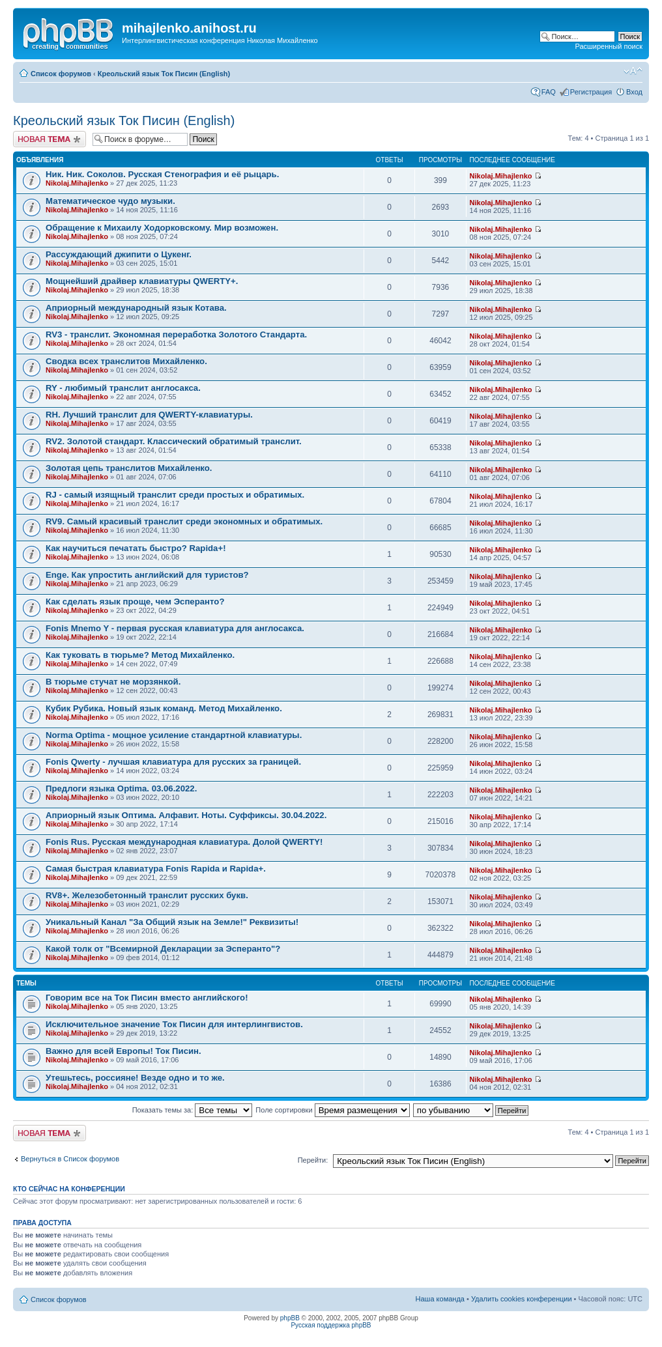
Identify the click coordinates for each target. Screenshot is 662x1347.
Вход (634, 92)
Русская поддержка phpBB (331, 1325)
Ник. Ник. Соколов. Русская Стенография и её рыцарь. (162, 174)
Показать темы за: (192, 1110)
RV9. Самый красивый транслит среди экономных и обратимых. (184, 521)
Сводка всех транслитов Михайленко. (126, 361)
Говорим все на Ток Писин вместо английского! (147, 997)
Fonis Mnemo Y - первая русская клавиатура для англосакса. (175, 628)
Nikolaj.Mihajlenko (77, 183)
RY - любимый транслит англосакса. (123, 388)
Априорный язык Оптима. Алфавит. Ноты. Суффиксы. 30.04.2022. (186, 815)
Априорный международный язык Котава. (136, 308)
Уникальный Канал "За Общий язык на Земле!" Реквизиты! (172, 922)
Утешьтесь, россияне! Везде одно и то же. (135, 1078)
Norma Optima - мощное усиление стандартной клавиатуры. (174, 735)
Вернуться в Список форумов (70, 1159)
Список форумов (61, 74)
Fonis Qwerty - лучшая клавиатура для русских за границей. (173, 762)
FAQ (548, 92)
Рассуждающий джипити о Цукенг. (119, 254)
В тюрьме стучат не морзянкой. (113, 682)
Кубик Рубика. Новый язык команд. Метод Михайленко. (164, 708)
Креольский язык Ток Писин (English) (164, 74)
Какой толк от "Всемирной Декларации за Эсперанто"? (163, 949)
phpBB (290, 1318)
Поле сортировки (332, 1110)
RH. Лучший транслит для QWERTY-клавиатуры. (149, 414)
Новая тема (49, 139)
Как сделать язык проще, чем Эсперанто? (135, 601)
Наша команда (440, 1299)
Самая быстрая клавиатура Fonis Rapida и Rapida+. (156, 868)
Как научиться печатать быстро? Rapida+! (136, 548)
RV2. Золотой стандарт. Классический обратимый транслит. (174, 441)
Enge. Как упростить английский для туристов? (147, 575)
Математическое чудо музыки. (110, 201)
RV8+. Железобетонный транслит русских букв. (147, 895)
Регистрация (591, 92)
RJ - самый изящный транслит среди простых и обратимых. (175, 495)
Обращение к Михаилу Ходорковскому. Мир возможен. (162, 228)
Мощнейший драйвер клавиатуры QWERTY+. (142, 281)
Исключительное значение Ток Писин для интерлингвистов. (174, 1024)
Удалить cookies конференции (521, 1299)
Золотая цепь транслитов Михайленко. (129, 468)
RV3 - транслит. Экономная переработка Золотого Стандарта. (176, 334)
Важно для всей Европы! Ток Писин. (123, 1051)
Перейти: (313, 1160)
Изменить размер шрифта (633, 71)
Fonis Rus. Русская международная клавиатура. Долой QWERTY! (184, 842)
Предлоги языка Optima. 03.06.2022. (121, 788)
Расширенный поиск (608, 46)
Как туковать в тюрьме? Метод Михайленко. (140, 655)
